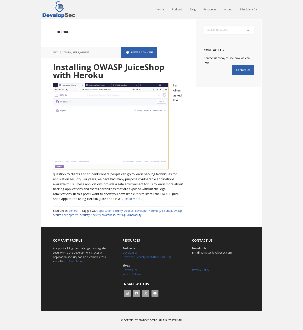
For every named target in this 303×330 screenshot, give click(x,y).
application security (111, 210)
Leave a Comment (142, 52)
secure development (65, 215)
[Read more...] (133, 199)
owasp (178, 210)
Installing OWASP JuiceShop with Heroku (108, 70)
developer (141, 210)
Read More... (76, 261)
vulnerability (134, 215)
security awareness (103, 215)
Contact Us (243, 70)
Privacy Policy (200, 270)
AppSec (129, 210)
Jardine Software (133, 274)
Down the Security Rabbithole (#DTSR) (147, 257)
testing (121, 215)
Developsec (150, 320)
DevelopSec (66, 9)
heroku (153, 210)
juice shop (165, 210)
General (73, 210)
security (85, 215)
